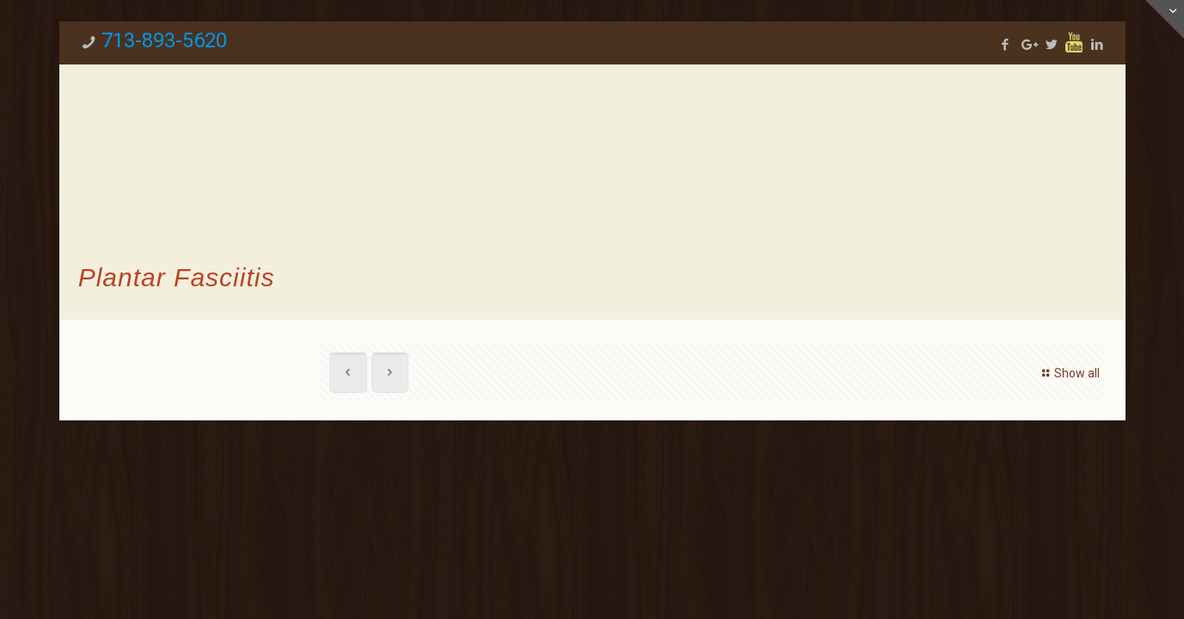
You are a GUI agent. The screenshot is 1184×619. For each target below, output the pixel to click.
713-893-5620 (164, 40)
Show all (1069, 373)
